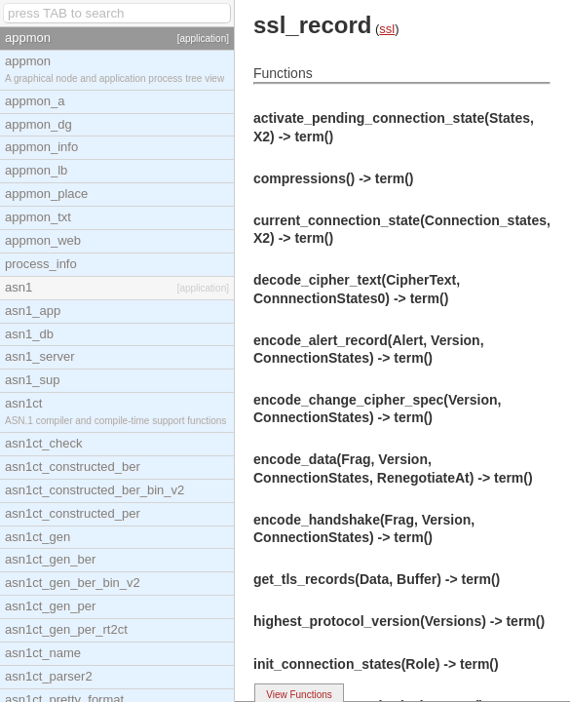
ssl (387, 28)
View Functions (299, 694)
